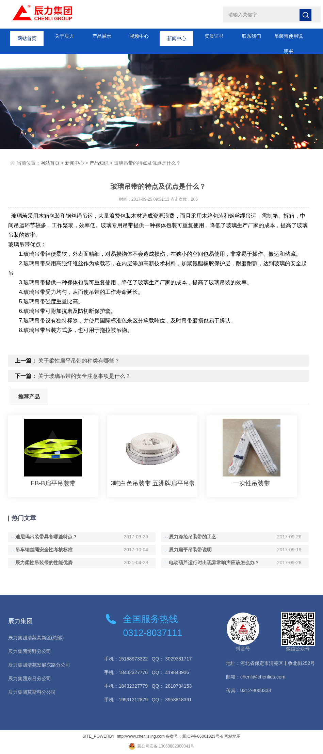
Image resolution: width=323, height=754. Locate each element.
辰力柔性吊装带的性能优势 (43, 562)
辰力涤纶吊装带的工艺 (192, 536)
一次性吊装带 (251, 483)
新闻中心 (176, 36)
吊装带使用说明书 (288, 38)
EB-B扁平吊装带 (53, 483)
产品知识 (99, 163)
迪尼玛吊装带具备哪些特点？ (46, 536)
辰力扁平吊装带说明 (190, 549)
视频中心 (139, 36)
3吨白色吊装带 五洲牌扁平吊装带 (152, 483)
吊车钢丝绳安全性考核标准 (43, 549)
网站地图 (232, 736)
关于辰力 (64, 36)
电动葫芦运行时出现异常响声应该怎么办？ (214, 562)
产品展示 (101, 36)
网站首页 (26, 36)
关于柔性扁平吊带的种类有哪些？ (79, 361)
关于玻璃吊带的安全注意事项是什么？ (84, 376)
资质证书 (214, 36)
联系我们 (251, 36)
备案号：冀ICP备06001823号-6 (194, 736)
